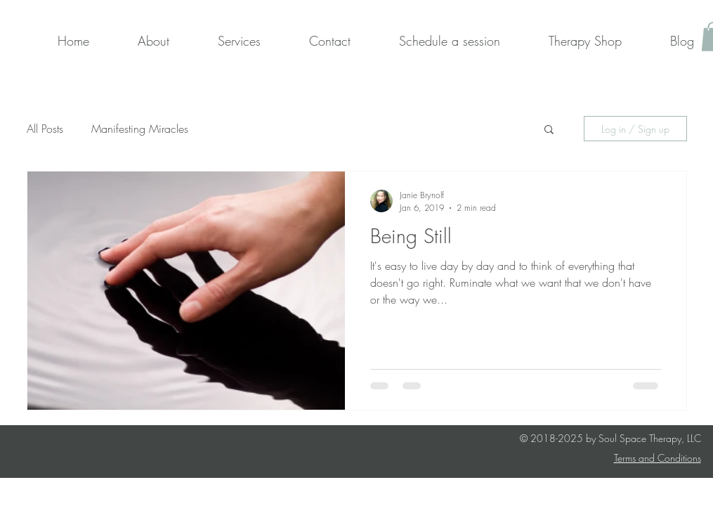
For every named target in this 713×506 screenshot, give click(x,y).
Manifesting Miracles (139, 128)
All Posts (45, 128)
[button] (549, 130)
